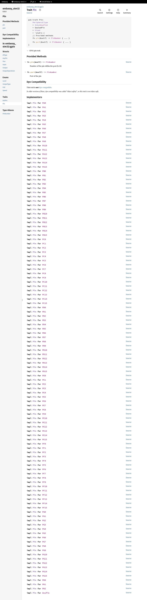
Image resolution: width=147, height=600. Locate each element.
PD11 (44, 354)
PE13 (44, 431)
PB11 (44, 218)
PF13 (44, 499)
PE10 (44, 418)
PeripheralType (40, 22)
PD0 (44, 307)
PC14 (44, 299)
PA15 (44, 167)
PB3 (44, 184)
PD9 (44, 346)
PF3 (44, 456)
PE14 (44, 435)
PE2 (44, 384)
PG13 (44, 567)
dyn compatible (45, 87)
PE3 (44, 388)
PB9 (44, 209)
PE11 (44, 422)
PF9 (44, 482)
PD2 (44, 316)
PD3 (44, 320)
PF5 (44, 465)
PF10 (44, 486)
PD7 (44, 337)
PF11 (44, 490)
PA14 (44, 162)
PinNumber (56, 38)
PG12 (44, 563)
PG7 (44, 541)
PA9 (44, 141)
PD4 (44, 324)
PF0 (44, 443)
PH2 (44, 588)
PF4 (44, 461)
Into (37, 25)
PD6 (44, 333)
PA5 (44, 124)
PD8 (44, 341)
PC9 (44, 277)
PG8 (44, 546)
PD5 (44, 328)
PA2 (44, 111)
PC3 (44, 252)
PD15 (44, 371)
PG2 (44, 520)
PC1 (44, 243)
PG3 (44, 524)
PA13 (44, 158)
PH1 (44, 584)
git (32, 2)
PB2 (44, 179)
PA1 (44, 107)
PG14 (44, 571)
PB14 (44, 230)
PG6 (44, 537)
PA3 (44, 115)
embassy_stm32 (33, 7)
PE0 (44, 375)
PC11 (44, 286)
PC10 (44, 282)
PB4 (44, 188)
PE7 (44, 405)
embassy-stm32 (18, 2)
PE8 (44, 409)
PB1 (44, 175)
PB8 (44, 205)
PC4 (44, 256)
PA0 (44, 103)
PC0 (44, 239)
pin (37, 38)
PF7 (44, 473)
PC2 (44, 248)
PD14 (44, 367)
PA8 (44, 137)
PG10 (44, 554)
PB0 (44, 171)
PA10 (44, 145)
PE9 (44, 414)
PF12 (44, 495)
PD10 (44, 350)
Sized (37, 30)
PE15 (44, 439)
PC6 (44, 265)
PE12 (44, 426)
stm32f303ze (45, 2)
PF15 (44, 507)
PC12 (44, 290)
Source (29, 13)
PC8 (44, 273)
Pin (34, 103)
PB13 (44, 226)
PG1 (44, 516)
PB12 (44, 222)
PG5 (44, 533)
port (38, 42)
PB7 (44, 201)
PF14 (44, 503)
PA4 (44, 120)
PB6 (44, 196)
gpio (41, 7)
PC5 (44, 260)
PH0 (44, 580)
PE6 (44, 401)
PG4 (44, 529)
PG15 (44, 576)
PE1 (44, 380)
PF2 (44, 452)
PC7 (44, 269)
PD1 (44, 311)
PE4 (44, 392)
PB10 (44, 213)
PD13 (44, 363)
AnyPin (43, 25)
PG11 (44, 559)
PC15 (44, 303)
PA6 (44, 128)
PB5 (44, 192)
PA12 (44, 154)
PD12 (44, 358)
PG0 (44, 512)
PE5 (44, 397)
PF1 (44, 448)
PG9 (44, 550)
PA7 (44, 133)
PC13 (44, 294)
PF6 (44, 469)
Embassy (5, 2)
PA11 (44, 150)
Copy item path (40, 10)
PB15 (44, 235)
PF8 (44, 478)
